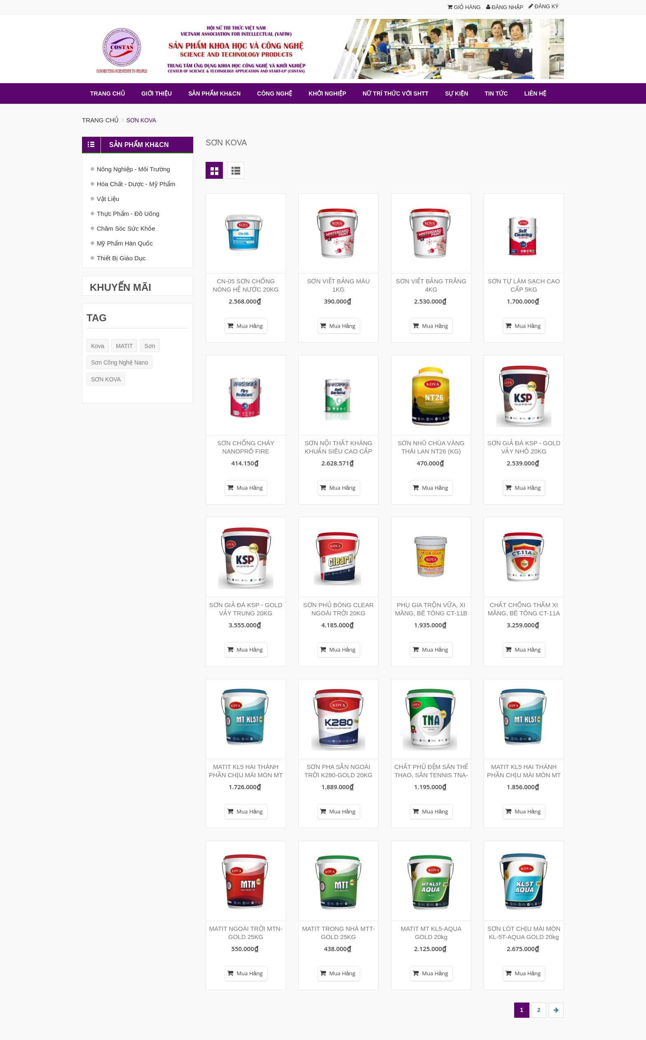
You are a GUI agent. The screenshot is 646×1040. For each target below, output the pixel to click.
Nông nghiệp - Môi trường (133, 168)
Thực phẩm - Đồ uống (128, 213)
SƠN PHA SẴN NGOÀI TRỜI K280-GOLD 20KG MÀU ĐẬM (338, 774)
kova (97, 345)
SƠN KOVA (106, 379)
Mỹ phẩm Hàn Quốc (125, 242)
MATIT (124, 345)
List (235, 169)
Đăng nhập (504, 7)
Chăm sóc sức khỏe (126, 227)
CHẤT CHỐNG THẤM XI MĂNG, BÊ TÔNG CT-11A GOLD (524, 612)
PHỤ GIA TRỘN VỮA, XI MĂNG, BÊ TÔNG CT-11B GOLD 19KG (431, 612)
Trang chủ (100, 119)
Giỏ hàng (464, 7)
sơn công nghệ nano (119, 362)
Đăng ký (544, 6)
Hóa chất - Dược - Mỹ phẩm (136, 183)
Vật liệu (108, 198)
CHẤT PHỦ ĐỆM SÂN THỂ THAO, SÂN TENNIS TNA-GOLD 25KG (431, 774)
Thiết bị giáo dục (121, 257)
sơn (150, 345)
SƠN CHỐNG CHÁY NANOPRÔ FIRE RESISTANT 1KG (245, 451)
